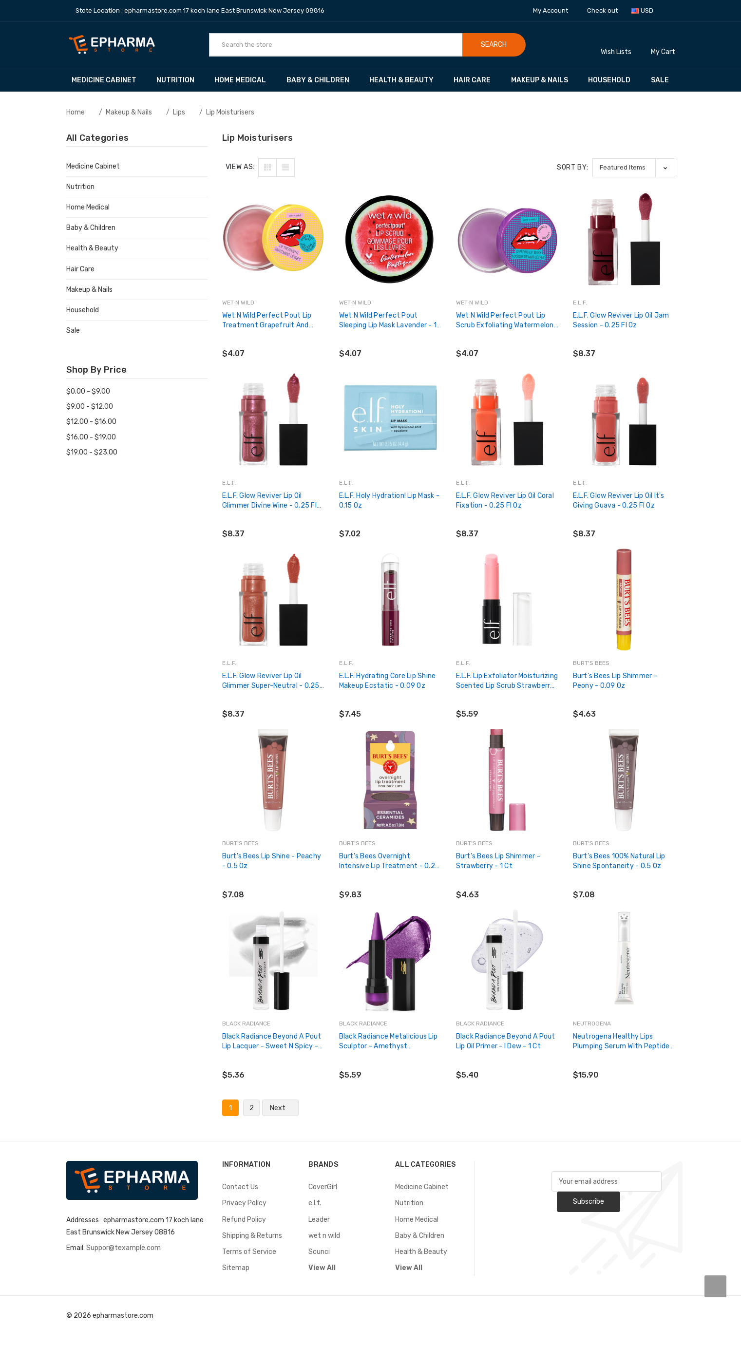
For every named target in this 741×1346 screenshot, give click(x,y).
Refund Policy (244, 1219)
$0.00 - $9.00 (88, 391)
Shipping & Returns (252, 1236)
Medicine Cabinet (109, 80)
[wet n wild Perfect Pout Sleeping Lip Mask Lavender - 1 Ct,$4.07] (390, 239)
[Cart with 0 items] (663, 44)
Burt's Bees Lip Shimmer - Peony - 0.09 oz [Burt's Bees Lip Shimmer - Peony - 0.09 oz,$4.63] (615, 681)
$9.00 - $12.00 (89, 406)
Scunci (319, 1252)
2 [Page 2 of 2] (251, 1108)
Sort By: (573, 167)
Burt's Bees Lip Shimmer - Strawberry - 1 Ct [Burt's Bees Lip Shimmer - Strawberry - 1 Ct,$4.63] (498, 861)
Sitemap (235, 1268)
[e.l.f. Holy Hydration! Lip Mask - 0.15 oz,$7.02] (390, 419)
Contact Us (240, 1187)
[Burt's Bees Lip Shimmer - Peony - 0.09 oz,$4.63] (624, 600)
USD (645, 10)
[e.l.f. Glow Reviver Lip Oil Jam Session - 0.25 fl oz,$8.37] (624, 239)
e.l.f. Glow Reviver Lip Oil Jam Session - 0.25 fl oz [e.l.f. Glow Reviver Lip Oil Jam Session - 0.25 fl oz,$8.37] (621, 320)
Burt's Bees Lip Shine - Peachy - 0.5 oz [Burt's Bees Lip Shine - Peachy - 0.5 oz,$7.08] (272, 861)
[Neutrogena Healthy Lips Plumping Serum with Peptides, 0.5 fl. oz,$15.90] (624, 960)
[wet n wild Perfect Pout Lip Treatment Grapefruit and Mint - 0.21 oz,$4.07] (273, 239)
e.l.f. (314, 1203)
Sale (660, 80)
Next (280, 1108)
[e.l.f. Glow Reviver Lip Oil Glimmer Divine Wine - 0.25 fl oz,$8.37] (273, 419)
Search (494, 44)
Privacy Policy (244, 1203)
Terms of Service (249, 1252)
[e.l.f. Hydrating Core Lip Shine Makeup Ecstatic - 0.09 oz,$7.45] (390, 600)
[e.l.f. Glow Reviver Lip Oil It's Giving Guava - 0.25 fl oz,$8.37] (624, 419)
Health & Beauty (406, 80)
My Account (554, 10)
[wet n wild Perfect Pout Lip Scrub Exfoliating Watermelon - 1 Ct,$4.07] (507, 239)
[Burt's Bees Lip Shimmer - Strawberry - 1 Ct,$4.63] (507, 780)
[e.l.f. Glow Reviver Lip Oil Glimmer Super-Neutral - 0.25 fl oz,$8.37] (273, 600)
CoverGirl (322, 1187)
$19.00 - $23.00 (91, 452)
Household (614, 80)
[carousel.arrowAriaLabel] (715, 1286)
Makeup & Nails (544, 80)
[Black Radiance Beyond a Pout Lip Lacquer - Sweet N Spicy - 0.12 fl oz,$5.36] (273, 960)
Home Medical (244, 80)
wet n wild (324, 1236)
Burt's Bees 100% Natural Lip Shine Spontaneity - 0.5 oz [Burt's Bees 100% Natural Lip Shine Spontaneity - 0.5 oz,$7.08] (619, 861)
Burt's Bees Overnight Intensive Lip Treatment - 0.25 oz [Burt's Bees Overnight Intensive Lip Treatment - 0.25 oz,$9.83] (389, 861)
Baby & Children (322, 80)
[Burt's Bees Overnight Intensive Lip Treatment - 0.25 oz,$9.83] (390, 780)
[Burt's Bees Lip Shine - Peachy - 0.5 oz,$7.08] (273, 780)
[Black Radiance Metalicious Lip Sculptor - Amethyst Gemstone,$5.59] (390, 960)
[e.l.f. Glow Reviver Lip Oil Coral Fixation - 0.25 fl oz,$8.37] (507, 419)
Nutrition (180, 80)
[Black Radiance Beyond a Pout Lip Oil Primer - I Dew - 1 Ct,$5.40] (507, 960)
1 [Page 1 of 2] (230, 1108)
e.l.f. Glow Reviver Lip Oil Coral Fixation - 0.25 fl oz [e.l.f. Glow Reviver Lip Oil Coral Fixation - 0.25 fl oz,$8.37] (505, 501)
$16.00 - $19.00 (91, 437)
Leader (319, 1219)
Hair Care (477, 80)
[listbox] (633, 167)
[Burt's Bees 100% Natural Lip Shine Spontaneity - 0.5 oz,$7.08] (624, 780)
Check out (602, 10)
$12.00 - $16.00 (91, 421)
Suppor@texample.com (123, 1248)
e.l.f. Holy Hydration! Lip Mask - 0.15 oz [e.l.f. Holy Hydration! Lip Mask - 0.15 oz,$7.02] (389, 501)
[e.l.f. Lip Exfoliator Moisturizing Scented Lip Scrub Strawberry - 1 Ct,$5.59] (507, 600)
